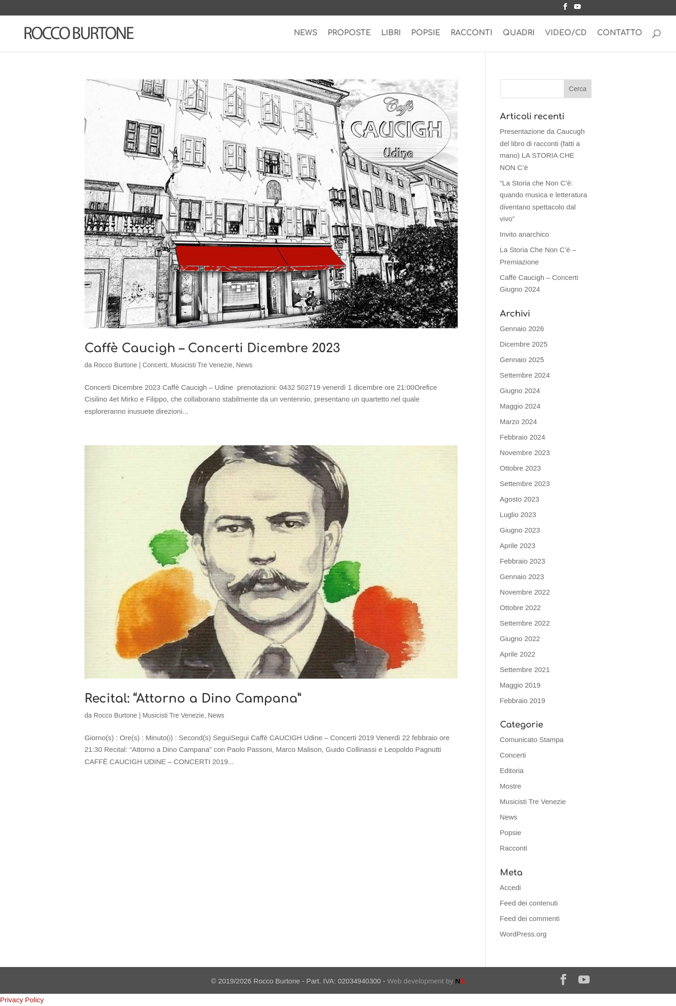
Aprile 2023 (518, 545)
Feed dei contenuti (529, 903)
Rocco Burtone (115, 365)
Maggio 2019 (520, 685)
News (244, 365)
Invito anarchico (524, 234)
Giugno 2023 (520, 530)
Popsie (511, 832)
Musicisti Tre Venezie (201, 365)
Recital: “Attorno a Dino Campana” (192, 698)
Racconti (513, 848)
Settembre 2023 (525, 484)
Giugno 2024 (520, 391)
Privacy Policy (22, 1000)
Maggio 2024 (520, 406)
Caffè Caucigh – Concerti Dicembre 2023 (212, 348)
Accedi (510, 887)
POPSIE (425, 33)
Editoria (512, 770)
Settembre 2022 (525, 623)
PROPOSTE (349, 33)
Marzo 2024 (518, 422)
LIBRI (391, 33)
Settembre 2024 (525, 375)
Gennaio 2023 (522, 576)
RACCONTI (471, 33)
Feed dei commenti (530, 918)
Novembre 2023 (525, 453)
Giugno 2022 (520, 638)
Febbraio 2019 (522, 700)
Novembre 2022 (525, 592)
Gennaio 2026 (522, 329)
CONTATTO (619, 33)
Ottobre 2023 (520, 468)
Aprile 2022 (518, 654)
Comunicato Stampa (532, 739)
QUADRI (519, 33)
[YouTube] (577, 9)
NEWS (305, 33)
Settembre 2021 (525, 669)
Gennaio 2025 (522, 360)
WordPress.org (523, 934)
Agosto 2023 (519, 499)
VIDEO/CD (566, 33)
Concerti (155, 365)
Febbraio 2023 (522, 561)
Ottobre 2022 (520, 607)
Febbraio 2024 (522, 437)
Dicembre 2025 (524, 344)
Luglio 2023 (518, 514)
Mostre (511, 786)
